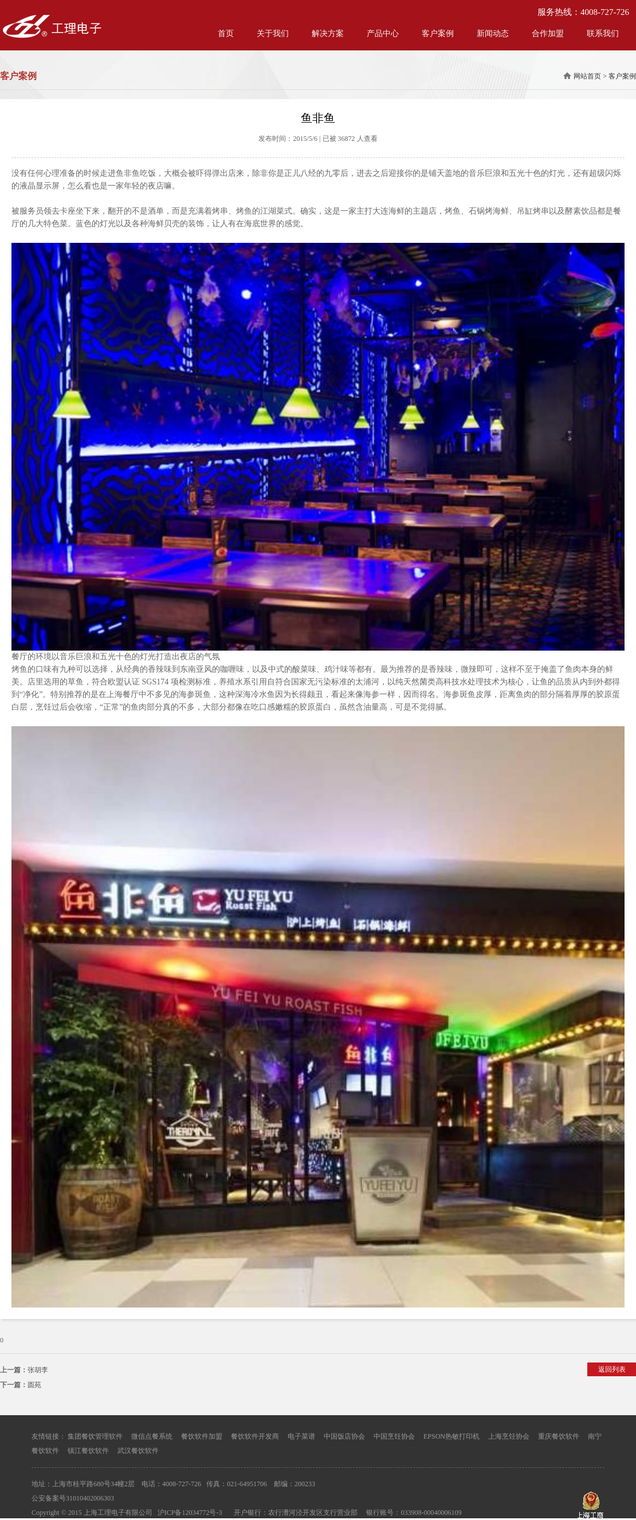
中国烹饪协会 (394, 1436)
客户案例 (438, 33)
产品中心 (383, 33)
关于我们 (273, 33)
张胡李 (38, 1370)
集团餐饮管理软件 (95, 1436)
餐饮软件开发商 (255, 1436)
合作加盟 (548, 33)
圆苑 (34, 1385)
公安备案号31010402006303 (73, 1498)
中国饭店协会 (344, 1436)
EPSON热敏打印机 (451, 1436)
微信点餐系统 (151, 1436)
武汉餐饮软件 (138, 1451)
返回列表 (612, 1369)
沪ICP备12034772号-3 (190, 1513)
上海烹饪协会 (508, 1436)
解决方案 (328, 33)
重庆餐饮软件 (558, 1436)
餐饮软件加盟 (201, 1436)
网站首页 (587, 76)
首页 (226, 33)
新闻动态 (493, 33)
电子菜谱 (301, 1436)
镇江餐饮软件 (88, 1451)
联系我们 (603, 33)
